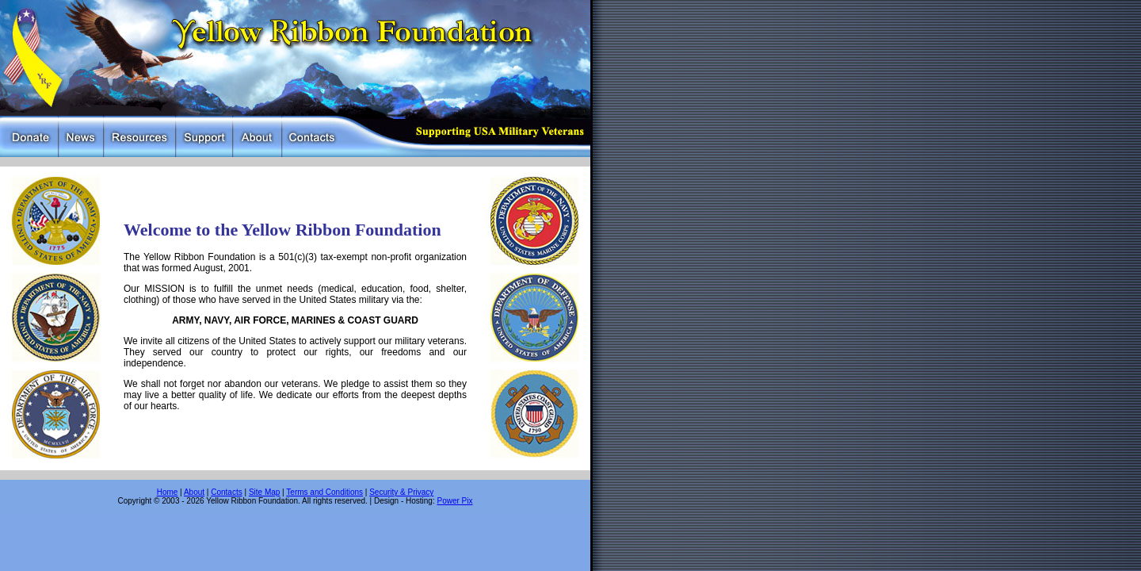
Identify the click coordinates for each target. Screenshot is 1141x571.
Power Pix (454, 500)
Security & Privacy (401, 492)
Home (167, 492)
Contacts (226, 492)
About (194, 492)
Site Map (264, 492)
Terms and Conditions (324, 492)
